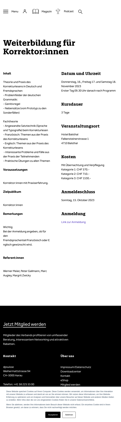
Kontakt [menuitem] (65, 376)
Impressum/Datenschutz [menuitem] (76, 367)
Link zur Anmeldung (73, 222)
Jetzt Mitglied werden (24, 324)
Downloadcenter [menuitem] (71, 371)
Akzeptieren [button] (53, 415)
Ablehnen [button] (69, 415)
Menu (14, 11)
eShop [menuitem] (64, 380)
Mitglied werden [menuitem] (70, 384)
